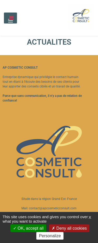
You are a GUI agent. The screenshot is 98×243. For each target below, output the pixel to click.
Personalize (50, 236)
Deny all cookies (69, 228)
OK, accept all (28, 228)
